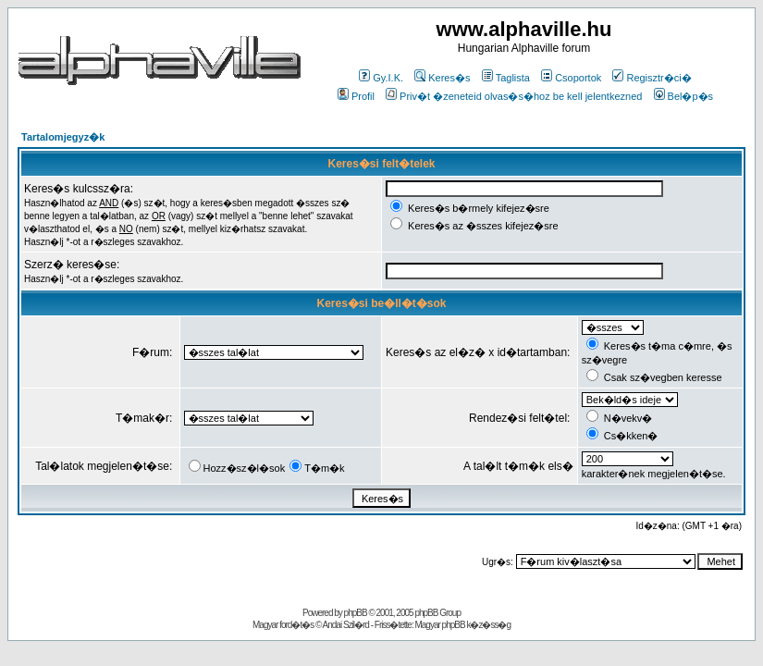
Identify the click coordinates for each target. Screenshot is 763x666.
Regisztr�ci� (651, 77)
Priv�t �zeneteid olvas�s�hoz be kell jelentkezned (514, 96)
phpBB (355, 613)
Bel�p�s (684, 96)
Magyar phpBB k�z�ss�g (462, 625)
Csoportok (571, 77)
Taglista (506, 77)
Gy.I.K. (381, 77)
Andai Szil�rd (346, 625)
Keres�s (442, 77)
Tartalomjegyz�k (63, 136)
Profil (356, 96)
